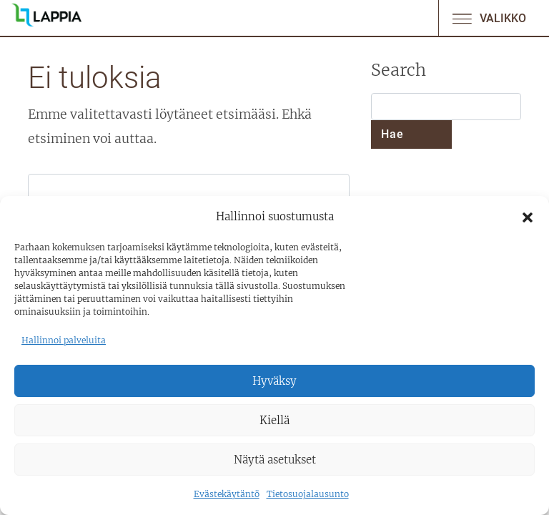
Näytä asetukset (275, 459)
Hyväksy (274, 381)
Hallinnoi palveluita (63, 340)
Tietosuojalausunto (308, 494)
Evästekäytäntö (226, 494)
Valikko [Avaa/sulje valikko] (488, 18)
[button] (527, 217)
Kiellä (274, 420)
